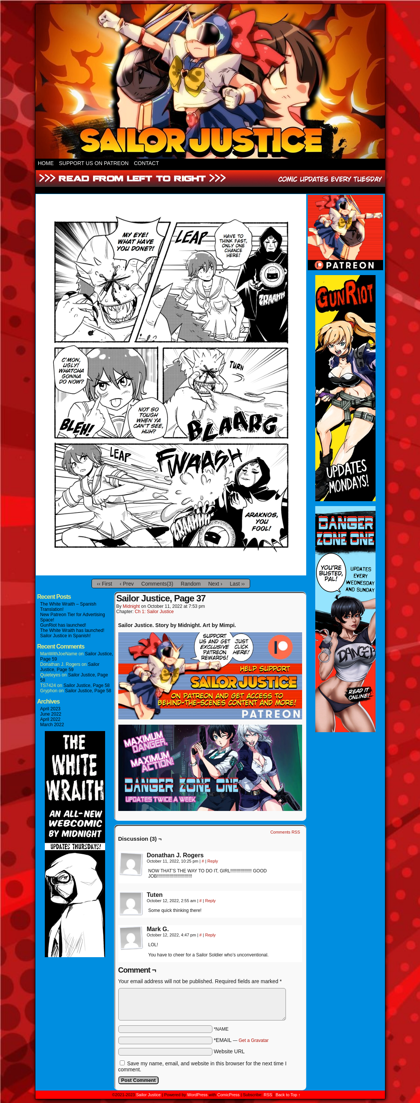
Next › (215, 584)
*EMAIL (241, 1040)
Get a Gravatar (254, 1040)
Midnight (131, 606)
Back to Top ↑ (288, 1094)
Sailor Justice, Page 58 (87, 685)
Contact (146, 163)
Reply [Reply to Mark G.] (210, 935)
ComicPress (228, 1094)
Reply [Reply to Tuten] (210, 900)
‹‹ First (104, 584)
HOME (46, 163)
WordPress (197, 1094)
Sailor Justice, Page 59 (69, 667)
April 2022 (50, 719)
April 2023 (50, 708)
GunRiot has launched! (63, 625)
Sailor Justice (148, 1094)
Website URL (229, 1051)
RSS (268, 1094)
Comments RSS (285, 832)
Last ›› (237, 584)
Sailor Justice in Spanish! (65, 635)
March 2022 (52, 724)
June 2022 (50, 714)
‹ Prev (127, 584)
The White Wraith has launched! (72, 630)
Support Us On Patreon (94, 163)
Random (191, 584)
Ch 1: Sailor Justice (154, 611)
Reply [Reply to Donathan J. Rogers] (213, 861)
